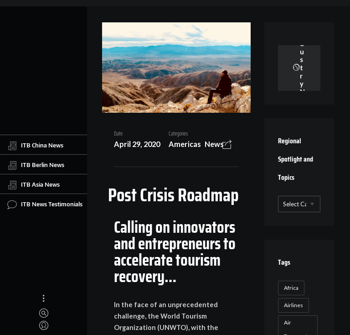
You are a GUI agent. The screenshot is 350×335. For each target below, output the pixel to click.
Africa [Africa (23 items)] (291, 287)
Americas (185, 144)
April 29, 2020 (137, 144)
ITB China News (35, 146)
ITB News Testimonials (44, 204)
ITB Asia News (33, 185)
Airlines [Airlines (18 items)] (293, 305)
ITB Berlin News (35, 165)
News (214, 144)
